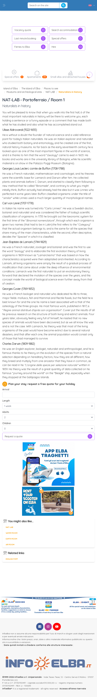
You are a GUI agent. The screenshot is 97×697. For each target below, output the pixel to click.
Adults (5, 412)
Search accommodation (67, 30)
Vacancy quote (30, 30)
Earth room (11, 539)
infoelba (6, 688)
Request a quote (48, 436)
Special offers (67, 38)
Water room (11, 533)
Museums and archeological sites (24, 91)
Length (6, 400)
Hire (67, 47)
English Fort (12, 559)
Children (6, 423)
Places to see (51, 88)
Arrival (5, 389)
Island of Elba (10, 88)
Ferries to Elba (30, 47)
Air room (10, 544)
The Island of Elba (30, 88)
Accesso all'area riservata (73, 688)
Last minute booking (30, 38)
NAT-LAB (50, 91)
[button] (4, 5)
